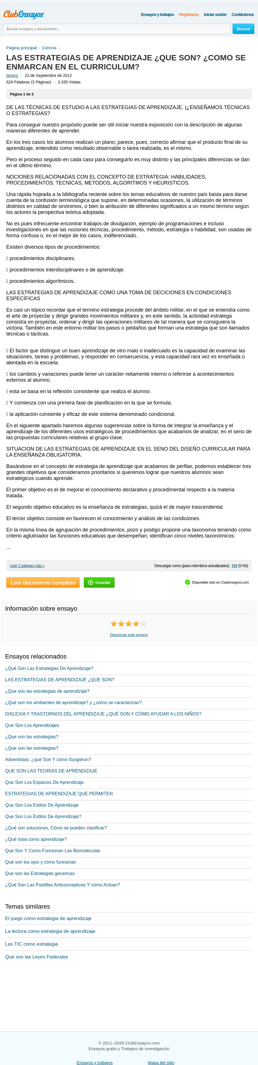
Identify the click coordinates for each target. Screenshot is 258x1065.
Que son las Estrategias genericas (40, 873)
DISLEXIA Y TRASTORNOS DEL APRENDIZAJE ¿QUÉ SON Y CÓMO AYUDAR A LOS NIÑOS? (103, 714)
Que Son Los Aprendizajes (32, 725)
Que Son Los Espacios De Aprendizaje (44, 782)
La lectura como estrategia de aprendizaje (50, 931)
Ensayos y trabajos (157, 14)
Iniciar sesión (215, 14)
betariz (12, 75)
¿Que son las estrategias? (31, 736)
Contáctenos (242, 14)
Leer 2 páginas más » (27, 565)
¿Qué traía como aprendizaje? (36, 839)
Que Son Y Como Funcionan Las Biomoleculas (52, 850)
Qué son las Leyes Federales (36, 957)
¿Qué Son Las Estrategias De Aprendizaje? (49, 668)
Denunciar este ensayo (129, 635)
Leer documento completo (43, 582)
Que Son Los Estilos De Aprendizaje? (43, 816)
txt (234, 565)
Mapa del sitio (161, 1062)
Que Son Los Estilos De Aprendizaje (42, 805)
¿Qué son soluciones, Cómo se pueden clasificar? (56, 827)
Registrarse (189, 14)
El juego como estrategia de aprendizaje (48, 918)
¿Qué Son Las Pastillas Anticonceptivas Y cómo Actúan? (62, 884)
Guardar (99, 582)
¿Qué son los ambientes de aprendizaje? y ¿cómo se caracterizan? (73, 702)
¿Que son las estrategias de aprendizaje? (47, 691)
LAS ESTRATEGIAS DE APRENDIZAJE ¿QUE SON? (59, 679)
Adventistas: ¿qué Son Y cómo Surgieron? (48, 759)
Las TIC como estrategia (31, 944)
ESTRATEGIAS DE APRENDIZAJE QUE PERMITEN (59, 793)
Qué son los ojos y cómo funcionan (40, 862)
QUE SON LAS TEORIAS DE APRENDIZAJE (51, 770)
